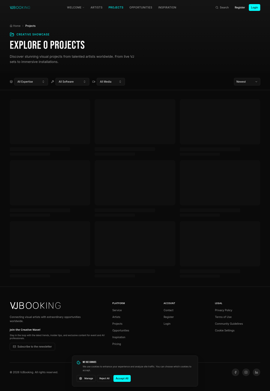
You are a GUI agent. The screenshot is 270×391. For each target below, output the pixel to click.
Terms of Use (223, 316)
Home (15, 25)
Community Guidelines (229, 323)
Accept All (122, 378)
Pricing (116, 343)
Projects (116, 7)
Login (254, 7)
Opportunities (140, 7)
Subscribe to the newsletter (32, 346)
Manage (86, 378)
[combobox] (31, 81)
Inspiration (167, 7)
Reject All (104, 378)
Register (240, 7)
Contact (168, 310)
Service (117, 310)
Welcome (76, 7)
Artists (97, 7)
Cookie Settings (224, 330)
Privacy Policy (223, 310)
